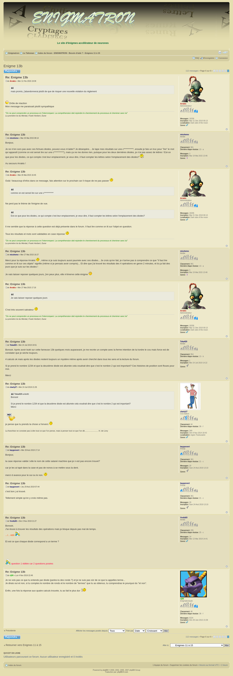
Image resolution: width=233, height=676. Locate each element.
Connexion (223, 58)
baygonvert (14, 450)
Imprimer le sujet (220, 52)
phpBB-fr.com (122, 672)
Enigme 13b (13, 66)
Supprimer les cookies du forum (184, 665)
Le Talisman (28, 53)
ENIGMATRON (60, 53)
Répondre (12, 71)
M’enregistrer (208, 58)
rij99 (11, 575)
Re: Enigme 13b (16, 77)
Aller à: (166, 645)
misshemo (14, 138)
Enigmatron (13, 53)
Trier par (135, 631)
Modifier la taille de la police (225, 52)
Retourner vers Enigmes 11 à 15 (23, 645)
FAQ (197, 58)
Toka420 (13, 345)
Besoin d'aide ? (76, 53)
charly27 (13, 387)
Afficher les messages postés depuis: (100, 631)
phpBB (105, 670)
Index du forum (45, 53)
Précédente (11, 630)
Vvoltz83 (13, 521)
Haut (227, 129)
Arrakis (13, 81)
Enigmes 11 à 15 (92, 53)
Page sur (205, 71)
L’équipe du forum (160, 665)
